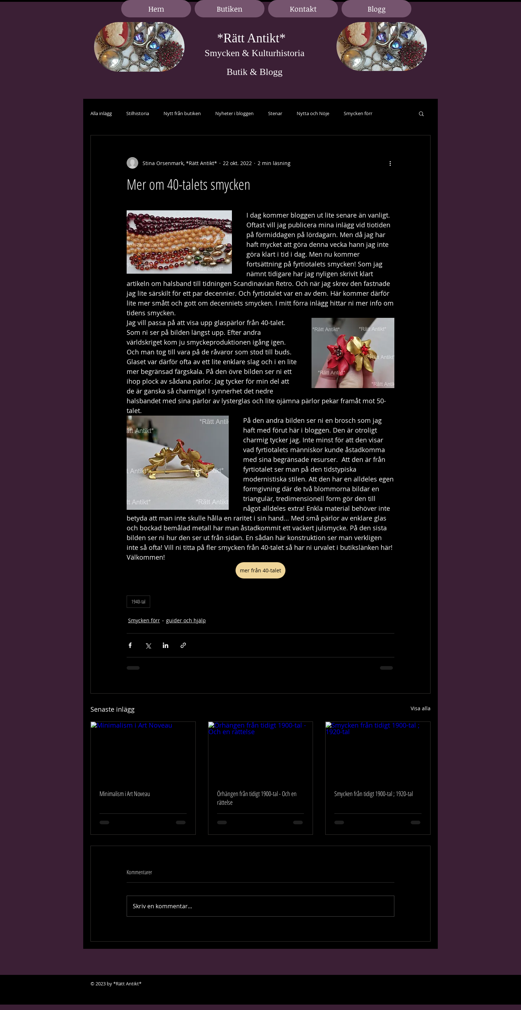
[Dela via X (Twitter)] (147, 645)
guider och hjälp (186, 620)
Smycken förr (358, 113)
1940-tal (138, 601)
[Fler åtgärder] (390, 163)
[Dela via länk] (183, 645)
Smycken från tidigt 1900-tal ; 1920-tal (373, 793)
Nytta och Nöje (313, 113)
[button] (421, 113)
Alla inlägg (101, 113)
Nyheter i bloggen (234, 113)
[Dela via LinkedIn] (165, 645)
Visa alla (421, 708)
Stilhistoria (137, 113)
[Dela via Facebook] (130, 645)
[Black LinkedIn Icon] (412, 984)
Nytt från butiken (182, 113)
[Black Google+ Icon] (423, 984)
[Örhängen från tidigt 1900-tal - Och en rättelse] (260, 751)
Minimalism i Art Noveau (124, 793)
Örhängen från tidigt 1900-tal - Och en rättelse (257, 798)
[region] (139, 47)
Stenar (275, 113)
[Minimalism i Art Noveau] (143, 751)
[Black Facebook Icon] (401, 984)
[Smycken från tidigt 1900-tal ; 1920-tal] (378, 751)
